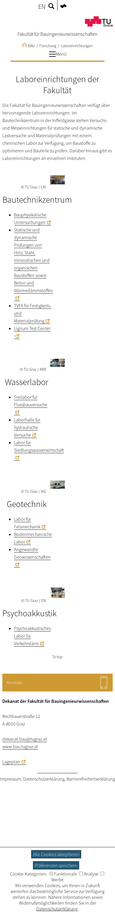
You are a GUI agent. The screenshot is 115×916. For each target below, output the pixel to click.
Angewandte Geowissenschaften (32, 553)
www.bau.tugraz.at (20, 746)
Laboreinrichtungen (77, 45)
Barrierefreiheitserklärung (91, 779)
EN (42, 6)
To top (57, 656)
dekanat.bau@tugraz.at (24, 739)
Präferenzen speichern (56, 865)
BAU (28, 45)
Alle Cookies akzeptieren (56, 854)
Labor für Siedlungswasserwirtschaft (39, 446)
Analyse (88, 874)
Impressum (10, 779)
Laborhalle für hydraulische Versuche (27, 427)
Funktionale (63, 874)
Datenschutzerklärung (44, 779)
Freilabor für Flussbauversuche (30, 400)
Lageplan (11, 762)
